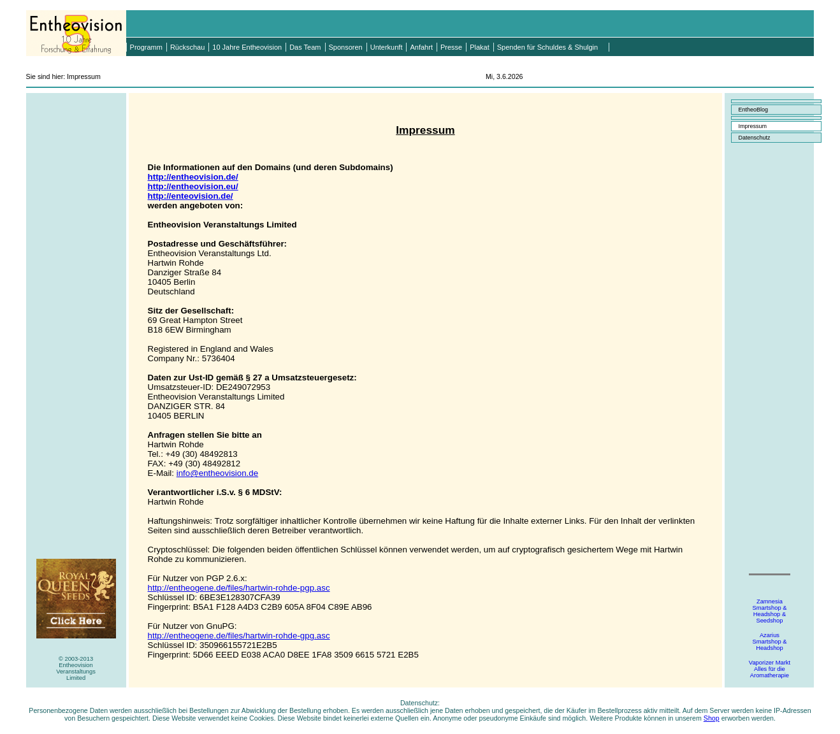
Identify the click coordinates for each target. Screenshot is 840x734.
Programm (146, 47)
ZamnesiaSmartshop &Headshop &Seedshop (769, 611)
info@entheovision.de (217, 473)
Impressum (752, 126)
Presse (451, 47)
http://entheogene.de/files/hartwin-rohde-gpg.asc (239, 635)
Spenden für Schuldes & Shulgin (547, 47)
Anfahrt (421, 47)
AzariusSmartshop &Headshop (769, 641)
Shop (712, 718)
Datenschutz (754, 137)
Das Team (305, 47)
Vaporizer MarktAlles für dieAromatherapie (769, 669)
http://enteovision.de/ (190, 196)
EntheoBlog (753, 109)
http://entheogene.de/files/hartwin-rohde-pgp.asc (239, 588)
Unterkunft (386, 47)
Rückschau (187, 47)
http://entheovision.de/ (193, 177)
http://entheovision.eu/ (193, 186)
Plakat (479, 47)
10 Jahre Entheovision (247, 47)
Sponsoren (346, 47)
